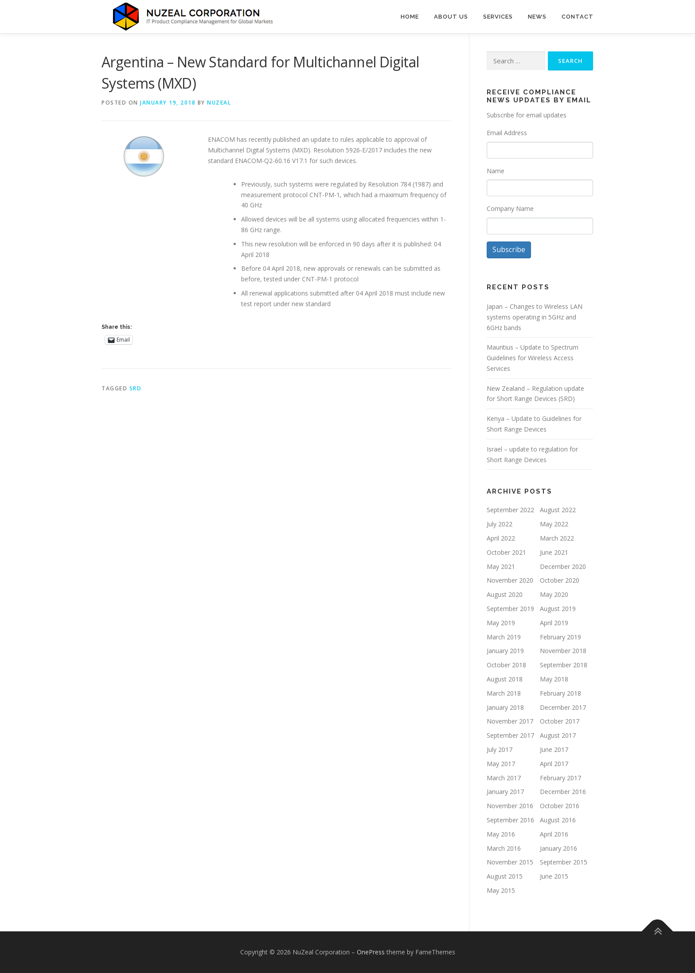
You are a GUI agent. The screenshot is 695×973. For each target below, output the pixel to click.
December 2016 (563, 792)
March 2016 (504, 848)
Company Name (510, 208)
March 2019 (504, 637)
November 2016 (510, 806)
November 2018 (563, 651)
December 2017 (563, 707)
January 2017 (505, 792)
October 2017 (559, 721)
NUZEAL (219, 102)
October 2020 (559, 580)
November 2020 (510, 580)
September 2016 (510, 820)
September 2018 (563, 665)
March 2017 (504, 778)
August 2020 (505, 595)
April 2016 (554, 834)
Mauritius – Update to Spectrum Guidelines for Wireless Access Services (532, 358)
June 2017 (554, 749)
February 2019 (560, 637)
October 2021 (506, 552)
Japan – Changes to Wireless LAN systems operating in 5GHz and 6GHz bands (534, 317)
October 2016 (559, 806)
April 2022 (501, 538)
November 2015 (510, 862)
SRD (135, 388)
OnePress (371, 952)
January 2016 (558, 848)
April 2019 (554, 623)
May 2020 (554, 595)
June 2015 (554, 876)
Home (410, 16)
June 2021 (554, 552)
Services (498, 16)
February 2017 (560, 778)
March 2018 (504, 693)
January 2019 (505, 651)
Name (495, 171)
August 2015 (505, 876)
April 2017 (554, 763)
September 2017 (510, 736)
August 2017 (558, 736)
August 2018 (505, 679)
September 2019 (510, 608)
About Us (451, 16)
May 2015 (501, 890)
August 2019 (558, 608)
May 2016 (501, 834)
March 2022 (557, 538)
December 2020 (563, 566)
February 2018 (560, 693)
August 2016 (558, 820)
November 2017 (510, 721)
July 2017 (499, 749)
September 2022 (510, 510)
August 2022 (558, 510)
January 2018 (505, 707)
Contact (577, 16)
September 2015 (563, 862)
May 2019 (501, 623)
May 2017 (501, 763)
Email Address (507, 132)
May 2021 (501, 566)
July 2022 (499, 524)
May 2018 (554, 679)
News (537, 16)
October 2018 (506, 665)
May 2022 (554, 524)
